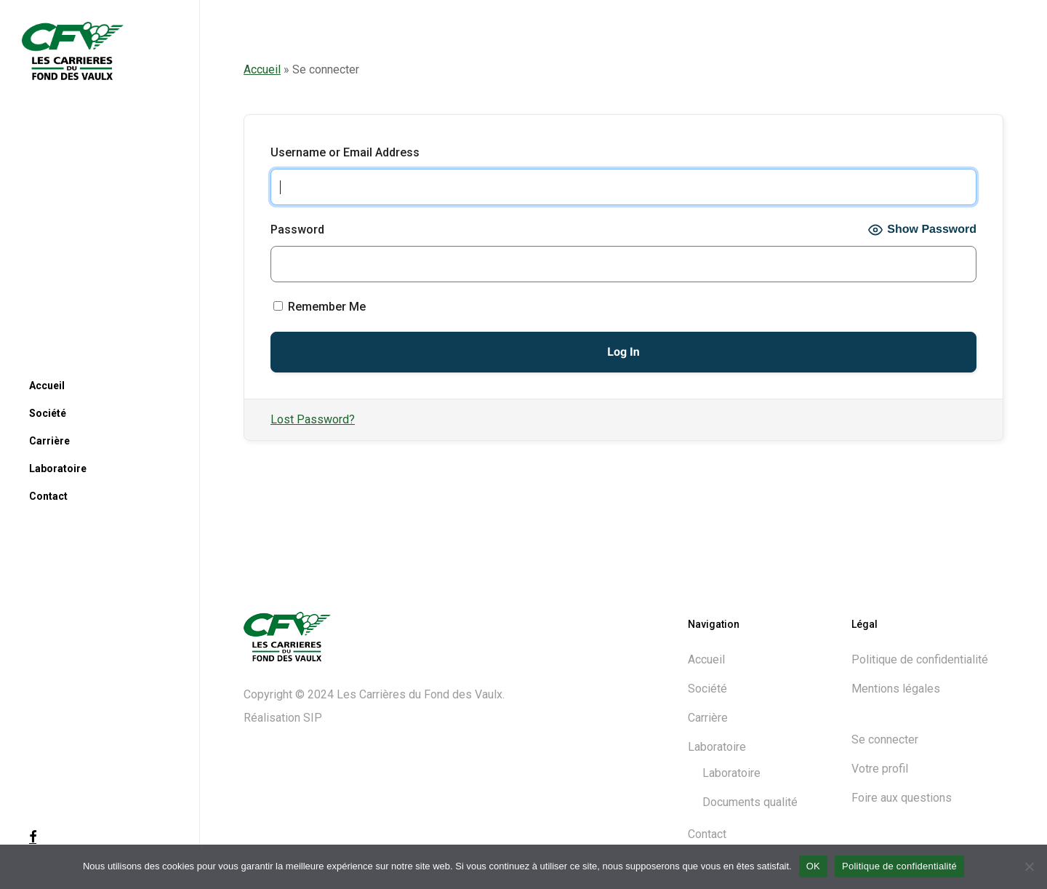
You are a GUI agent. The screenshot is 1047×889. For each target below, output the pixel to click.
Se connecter (884, 739)
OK (813, 866)
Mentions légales (895, 688)
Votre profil (879, 769)
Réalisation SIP (283, 718)
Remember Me (319, 307)
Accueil (262, 69)
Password (297, 229)
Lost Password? (312, 419)
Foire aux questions (901, 798)
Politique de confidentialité (919, 659)
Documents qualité (750, 802)
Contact (707, 834)
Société (707, 688)
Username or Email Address (345, 152)
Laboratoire (717, 747)
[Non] (1029, 866)
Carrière (708, 718)
